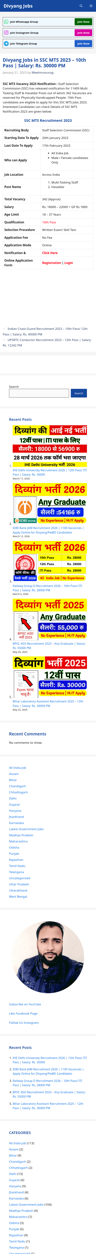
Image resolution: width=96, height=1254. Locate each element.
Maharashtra (18, 841)
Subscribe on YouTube (25, 1004)
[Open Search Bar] (81, 6)
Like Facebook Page (23, 1013)
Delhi (12, 798)
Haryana (15, 811)
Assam (14, 774)
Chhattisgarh (18, 792)
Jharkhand (16, 817)
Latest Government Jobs (26, 829)
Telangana (16, 872)
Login (68, 263)
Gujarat (14, 804)
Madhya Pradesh (21, 835)
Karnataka (16, 823)
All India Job (17, 768)
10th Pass (49, 222)
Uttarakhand (18, 890)
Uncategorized (19, 878)
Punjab (14, 853)
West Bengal (18, 896)
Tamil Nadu (17, 866)
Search (14, 386)
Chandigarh (17, 786)
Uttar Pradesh (19, 884)
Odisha (14, 847)
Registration (51, 263)
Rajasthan (16, 860)
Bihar (13, 780)
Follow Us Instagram (24, 1023)
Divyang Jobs (18, 6)
